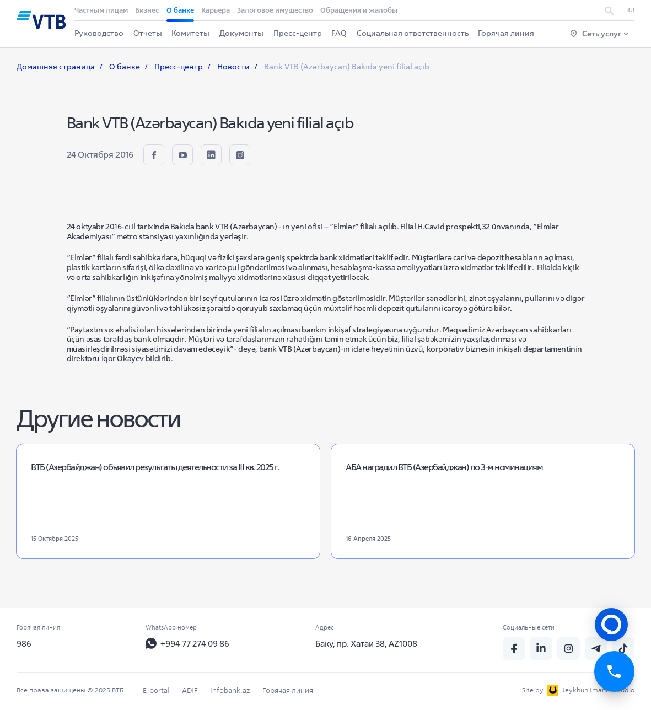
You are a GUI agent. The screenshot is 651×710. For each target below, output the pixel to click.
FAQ (339, 33)
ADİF (187, 690)
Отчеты (147, 33)
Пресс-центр (297, 33)
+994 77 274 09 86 (188, 643)
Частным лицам (101, 10)
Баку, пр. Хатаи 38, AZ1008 (367, 644)
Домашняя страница (56, 67)
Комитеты (191, 33)
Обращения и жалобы (359, 10)
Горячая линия (506, 33)
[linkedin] (213, 155)
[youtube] (184, 155)
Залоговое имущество (276, 10)
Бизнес (147, 10)
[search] (609, 10)
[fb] (154, 155)
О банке (180, 10)
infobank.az (225, 690)
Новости (233, 67)
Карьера (215, 10)
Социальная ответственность (413, 33)
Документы (242, 33)
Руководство (99, 33)
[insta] (243, 155)
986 (23, 644)
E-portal (155, 690)
